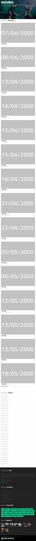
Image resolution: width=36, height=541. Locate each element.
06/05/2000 (4, 286)
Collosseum (10, 512)
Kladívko (2, 514)
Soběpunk (2, 510)
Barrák (22, 516)
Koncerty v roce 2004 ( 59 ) (4, 446)
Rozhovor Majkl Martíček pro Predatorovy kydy (7, 499)
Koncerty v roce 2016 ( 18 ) (4, 419)
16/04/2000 (4, 189)
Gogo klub (16, 512)
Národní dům (32, 512)
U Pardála (27, 512)
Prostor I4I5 (23, 512)
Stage (9, 514)
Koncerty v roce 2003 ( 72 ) (4, 448)
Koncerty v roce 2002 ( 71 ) (4, 450)
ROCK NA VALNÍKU (7, 510)
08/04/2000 (4, 67)
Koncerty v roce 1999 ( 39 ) (4, 457)
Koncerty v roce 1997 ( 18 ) (4, 461)
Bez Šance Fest (32, 514)
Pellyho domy (13, 514)
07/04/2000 (4, 43)
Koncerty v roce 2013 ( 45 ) (4, 426)
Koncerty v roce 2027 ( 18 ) (4, 395)
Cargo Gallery (20, 514)
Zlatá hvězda (5, 512)
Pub (13, 512)
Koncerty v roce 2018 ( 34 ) (4, 415)
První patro (18, 516)
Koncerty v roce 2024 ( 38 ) (4, 402)
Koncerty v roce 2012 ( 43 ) (4, 428)
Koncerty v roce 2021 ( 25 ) (4, 408)
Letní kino (18, 510)
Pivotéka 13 (6, 514)
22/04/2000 (4, 238)
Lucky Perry (28, 510)
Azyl (12, 516)
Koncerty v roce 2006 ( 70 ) (4, 441)
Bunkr (2, 512)
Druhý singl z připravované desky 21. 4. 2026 (7, 491)
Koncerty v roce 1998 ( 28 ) (4, 459)
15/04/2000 (4, 140)
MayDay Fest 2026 (13, 510)
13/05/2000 (4, 335)
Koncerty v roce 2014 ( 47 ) (4, 424)
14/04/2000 (4, 116)
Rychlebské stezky (8, 516)
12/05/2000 (4, 311)
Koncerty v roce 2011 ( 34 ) (4, 430)
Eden (28, 514)
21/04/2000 (4, 213)
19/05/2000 (4, 384)
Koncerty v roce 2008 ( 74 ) (4, 437)
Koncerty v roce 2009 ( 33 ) (4, 435)
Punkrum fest (3, 516)
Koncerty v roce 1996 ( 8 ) (4, 463)
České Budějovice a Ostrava (5, 495)
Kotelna (15, 516)
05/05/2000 (4, 262)
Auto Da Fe (32, 510)
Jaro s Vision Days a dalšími (4, 497)
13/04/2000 (4, 92)
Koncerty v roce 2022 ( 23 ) (4, 406)
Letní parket (25, 514)
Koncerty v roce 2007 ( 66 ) (4, 439)
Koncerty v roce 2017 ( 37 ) (4, 417)
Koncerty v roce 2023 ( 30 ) (4, 404)
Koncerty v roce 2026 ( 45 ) (4, 397)
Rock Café (20, 512)
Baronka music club (23, 510)
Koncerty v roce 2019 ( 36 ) (4, 413)
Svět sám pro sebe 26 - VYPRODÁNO (6, 501)
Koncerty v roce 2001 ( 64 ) (4, 452)
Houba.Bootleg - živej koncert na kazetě (6, 493)
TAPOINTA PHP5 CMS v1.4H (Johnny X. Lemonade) (15, 536)
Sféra (17, 514)
